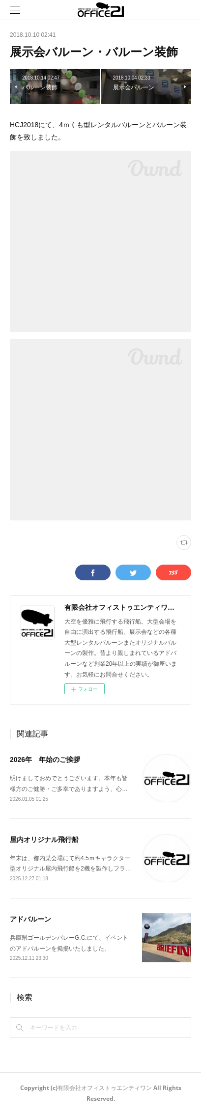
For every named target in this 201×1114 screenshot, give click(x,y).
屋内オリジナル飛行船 (44, 839)
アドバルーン (30, 919)
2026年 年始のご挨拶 (45, 759)
